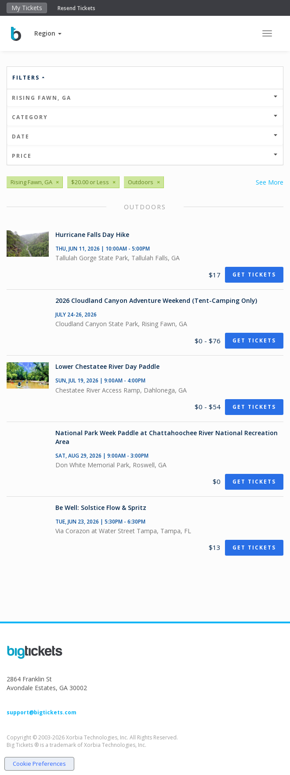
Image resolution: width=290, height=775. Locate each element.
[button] (48, 33)
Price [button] (145, 156)
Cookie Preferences (39, 764)
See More (269, 182)
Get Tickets (254, 274)
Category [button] (145, 117)
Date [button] (145, 136)
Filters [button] (29, 77)
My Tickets (26, 8)
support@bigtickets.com (41, 712)
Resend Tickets (76, 8)
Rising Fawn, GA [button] (145, 98)
